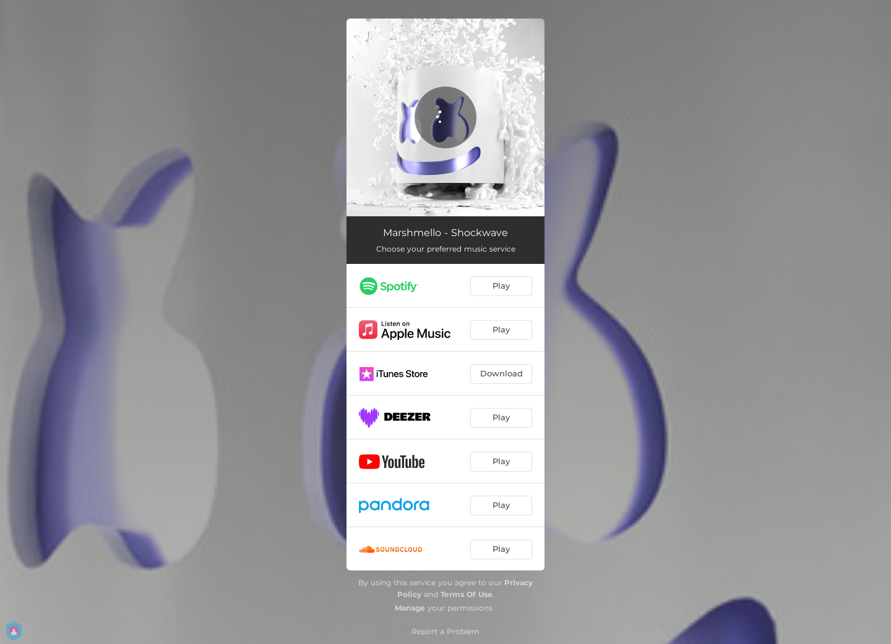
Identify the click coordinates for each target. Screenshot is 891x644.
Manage (410, 607)
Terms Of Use (467, 594)
